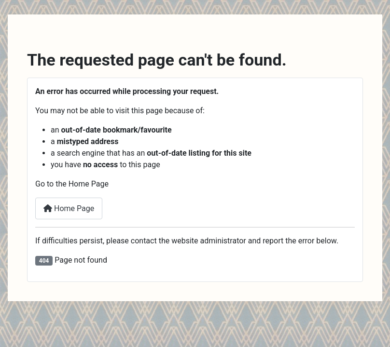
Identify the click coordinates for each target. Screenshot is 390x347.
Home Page (68, 208)
